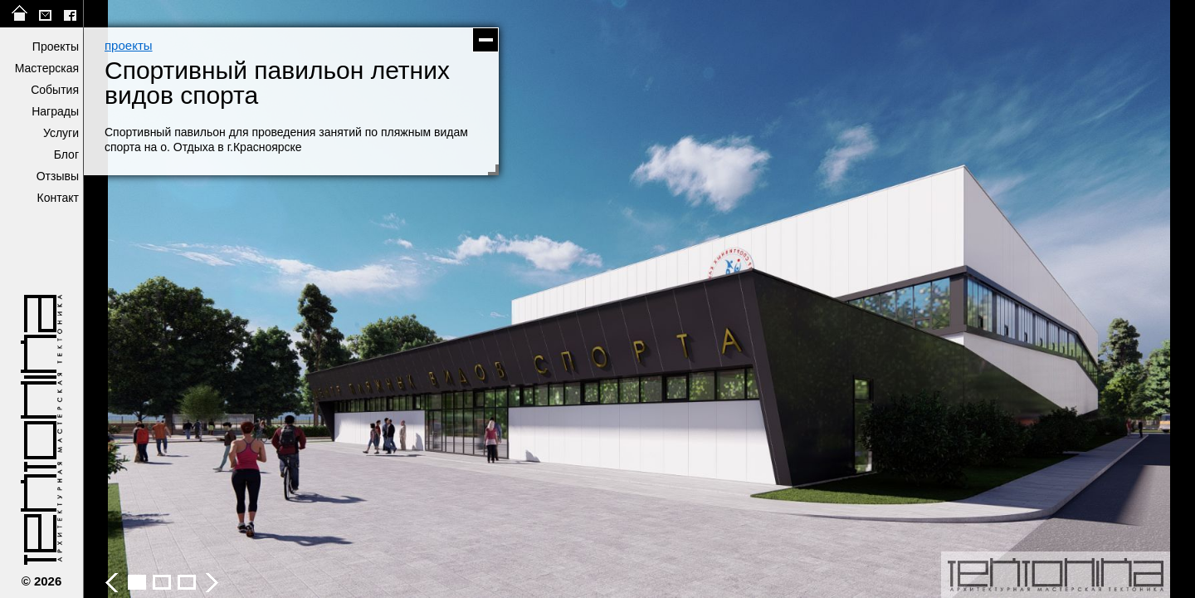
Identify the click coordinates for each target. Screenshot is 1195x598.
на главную (20, 14)
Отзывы (58, 176)
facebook (69, 14)
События (55, 89)
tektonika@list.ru (45, 14)
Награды (55, 111)
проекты (129, 45)
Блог (66, 154)
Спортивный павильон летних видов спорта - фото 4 (186, 582)
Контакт (58, 197)
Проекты (55, 46)
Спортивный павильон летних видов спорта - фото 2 (136, 582)
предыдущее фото (361, 299)
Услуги (61, 133)
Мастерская (47, 68)
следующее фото (917, 299)
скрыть (485, 39)
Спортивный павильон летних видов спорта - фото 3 (161, 582)
